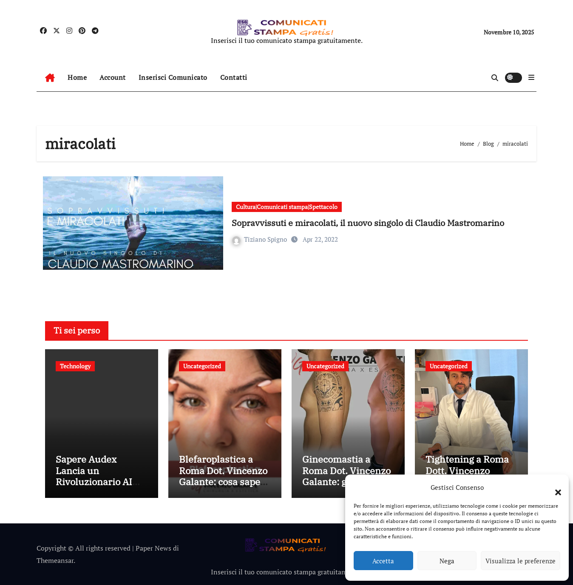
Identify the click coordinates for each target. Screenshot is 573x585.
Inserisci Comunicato (173, 77)
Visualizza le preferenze (520, 561)
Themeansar (55, 560)
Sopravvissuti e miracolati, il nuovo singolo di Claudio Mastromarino (368, 223)
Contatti (233, 77)
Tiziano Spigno (260, 239)
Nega (447, 561)
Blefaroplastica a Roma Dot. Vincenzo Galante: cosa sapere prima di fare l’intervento (224, 481)
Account (112, 77)
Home (77, 77)
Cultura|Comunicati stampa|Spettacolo (287, 207)
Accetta (383, 561)
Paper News (153, 548)
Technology (75, 366)
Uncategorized (202, 366)
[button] (553, 487)
